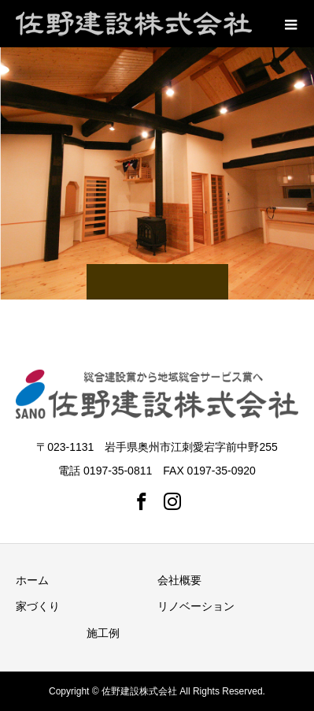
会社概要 (179, 580)
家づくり (38, 606)
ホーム (32, 580)
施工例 (103, 633)
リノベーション (196, 606)
